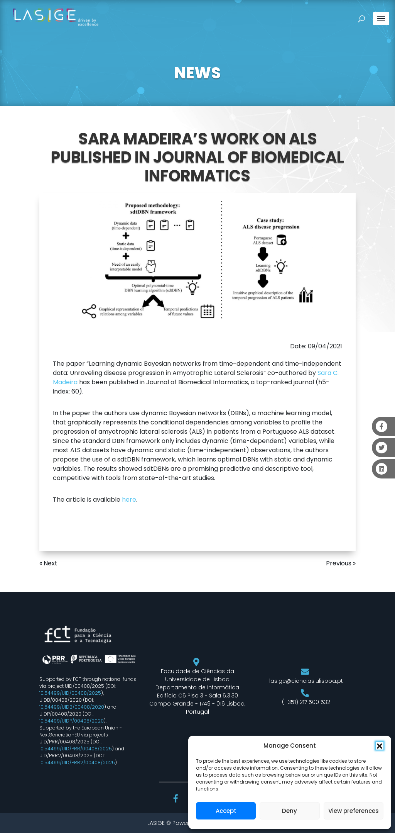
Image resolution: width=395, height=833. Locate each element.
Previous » (341, 563)
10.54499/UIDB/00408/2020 (71, 707)
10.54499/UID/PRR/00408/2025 (75, 748)
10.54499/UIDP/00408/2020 (71, 721)
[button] (379, 746)
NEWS (197, 73)
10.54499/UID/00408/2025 (70, 693)
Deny (289, 811)
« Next (48, 563)
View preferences (353, 811)
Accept (226, 811)
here (129, 499)
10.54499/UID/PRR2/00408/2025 (77, 762)
